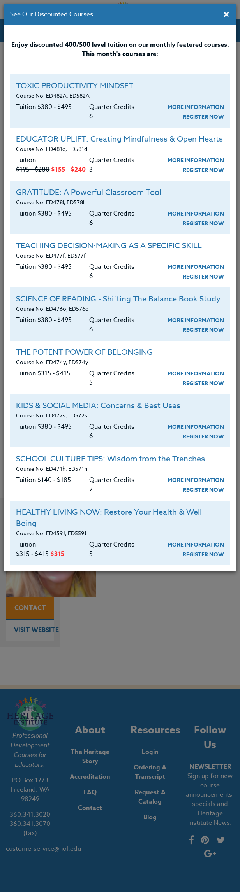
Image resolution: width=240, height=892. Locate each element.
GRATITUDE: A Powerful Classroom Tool (88, 192)
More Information (196, 107)
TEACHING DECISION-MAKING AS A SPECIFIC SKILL (109, 245)
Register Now (203, 117)
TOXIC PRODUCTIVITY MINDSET (74, 85)
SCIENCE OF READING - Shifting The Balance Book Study (118, 299)
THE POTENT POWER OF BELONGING (84, 352)
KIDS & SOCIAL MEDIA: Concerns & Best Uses (98, 405)
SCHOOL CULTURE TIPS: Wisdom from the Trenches (110, 458)
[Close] (226, 15)
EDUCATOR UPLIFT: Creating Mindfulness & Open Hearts (119, 139)
